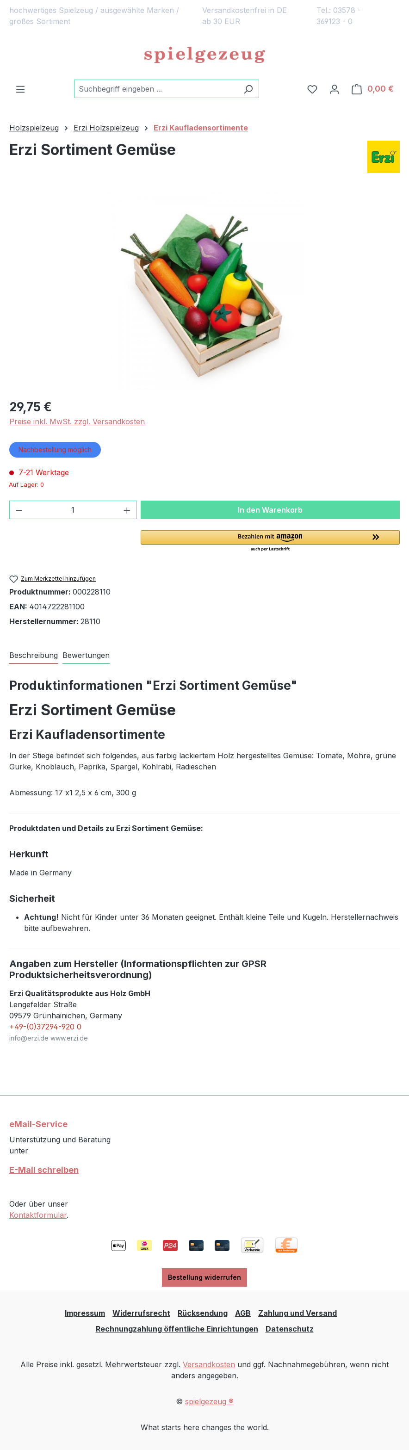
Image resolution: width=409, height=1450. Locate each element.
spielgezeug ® (209, 1401)
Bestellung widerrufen (204, 1277)
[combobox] (156, 89)
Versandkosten (209, 1364)
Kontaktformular (38, 1215)
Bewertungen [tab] (86, 655)
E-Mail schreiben (44, 1170)
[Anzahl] (73, 510)
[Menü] (20, 89)
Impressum (85, 1313)
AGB (243, 1313)
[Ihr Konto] (334, 89)
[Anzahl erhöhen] (127, 510)
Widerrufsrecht (141, 1313)
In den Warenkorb (270, 509)
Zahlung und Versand (297, 1313)
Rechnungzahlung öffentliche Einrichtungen (177, 1328)
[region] (204, 291)
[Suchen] (248, 89)
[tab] (33, 655)
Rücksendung (203, 1313)
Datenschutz (290, 1328)
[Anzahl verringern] (19, 510)
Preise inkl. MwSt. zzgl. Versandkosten (77, 421)
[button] (270, 541)
